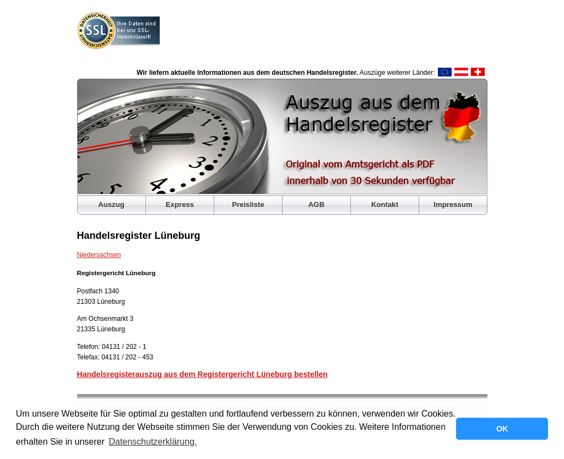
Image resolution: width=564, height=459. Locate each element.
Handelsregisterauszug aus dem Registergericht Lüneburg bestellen (202, 374)
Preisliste (248, 204)
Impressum (452, 204)
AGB (316, 204)
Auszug (111, 204)
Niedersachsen (99, 255)
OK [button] (502, 428)
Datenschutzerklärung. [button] (153, 441)
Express (180, 204)
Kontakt (384, 204)
